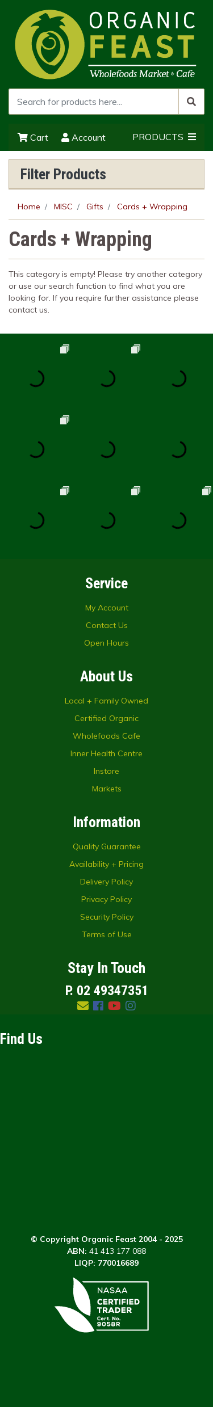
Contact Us (107, 625)
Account (83, 137)
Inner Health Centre (106, 753)
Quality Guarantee (107, 846)
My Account (106, 608)
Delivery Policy (106, 882)
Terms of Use (107, 934)
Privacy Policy (106, 899)
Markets (107, 788)
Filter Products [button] (63, 174)
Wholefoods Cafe (106, 736)
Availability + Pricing (106, 864)
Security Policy (106, 917)
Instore (106, 771)
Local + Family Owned (106, 701)
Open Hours (106, 643)
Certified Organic (106, 718)
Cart (33, 137)
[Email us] (83, 1006)
